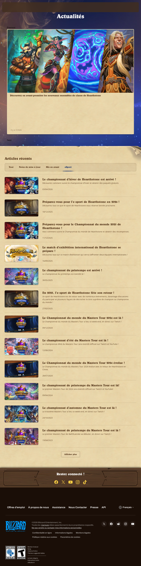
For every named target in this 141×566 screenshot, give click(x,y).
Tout (11, 153)
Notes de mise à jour (29, 153)
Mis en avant (52, 153)
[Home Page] (23, 7)
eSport (68, 153)
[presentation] (10, 7)
